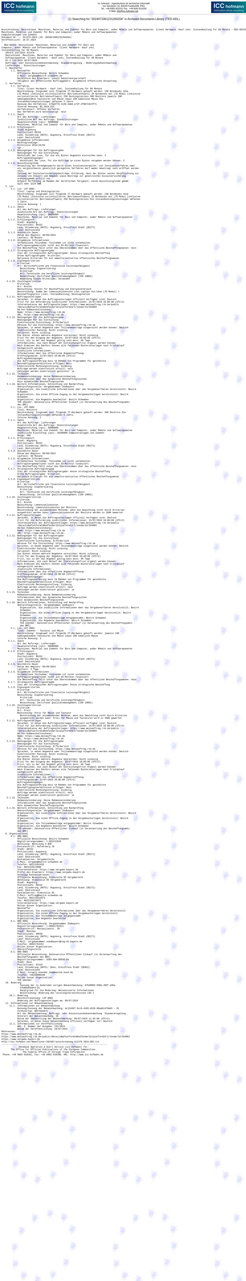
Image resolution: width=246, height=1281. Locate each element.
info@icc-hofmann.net (127, 11)
